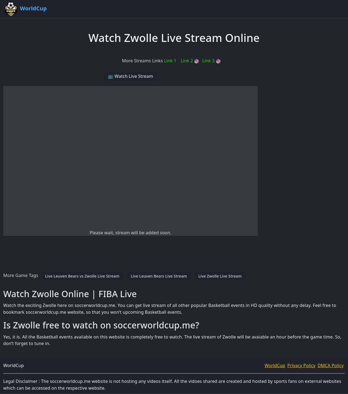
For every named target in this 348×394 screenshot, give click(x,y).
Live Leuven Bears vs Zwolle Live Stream (82, 276)
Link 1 (170, 61)
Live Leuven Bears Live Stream (159, 276)
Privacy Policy (301, 365)
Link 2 (190, 61)
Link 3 (211, 61)
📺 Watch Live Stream (130, 76)
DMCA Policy (331, 365)
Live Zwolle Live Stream (220, 276)
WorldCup (275, 365)
